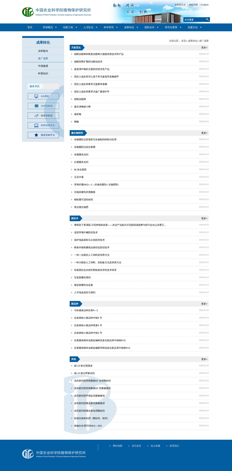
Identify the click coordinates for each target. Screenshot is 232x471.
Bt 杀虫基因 (80, 169)
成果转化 (129, 27)
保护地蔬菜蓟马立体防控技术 (89, 240)
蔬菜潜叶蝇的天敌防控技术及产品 (91, 69)
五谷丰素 (79, 177)
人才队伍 (88, 27)
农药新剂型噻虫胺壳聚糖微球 (89, 403)
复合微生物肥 (81, 207)
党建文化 (193, 27)
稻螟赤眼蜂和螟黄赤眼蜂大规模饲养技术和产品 (99, 54)
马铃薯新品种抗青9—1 (86, 310)
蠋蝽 (76, 121)
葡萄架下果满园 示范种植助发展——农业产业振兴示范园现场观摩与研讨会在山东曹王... (120, 225)
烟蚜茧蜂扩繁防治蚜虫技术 (88, 61)
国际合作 (149, 27)
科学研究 (109, 27)
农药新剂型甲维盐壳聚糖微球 (89, 395)
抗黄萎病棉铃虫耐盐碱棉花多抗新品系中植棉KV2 (100, 340)
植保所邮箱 (47, 115)
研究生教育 (171, 27)
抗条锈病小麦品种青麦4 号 (88, 325)
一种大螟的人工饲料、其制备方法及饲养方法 (97, 262)
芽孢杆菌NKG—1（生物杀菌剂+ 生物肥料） (97, 184)
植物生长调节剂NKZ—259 (88, 425)
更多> (204, 47)
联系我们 (174, 445)
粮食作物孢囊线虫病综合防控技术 (91, 247)
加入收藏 (155, 445)
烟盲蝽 (77, 114)
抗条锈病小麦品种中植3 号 (88, 332)
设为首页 (136, 445)
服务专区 (35, 86)
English (205, 4)
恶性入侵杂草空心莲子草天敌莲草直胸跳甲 (96, 76)
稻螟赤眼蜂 (80, 99)
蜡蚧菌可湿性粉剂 (83, 199)
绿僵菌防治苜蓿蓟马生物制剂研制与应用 (95, 139)
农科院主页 (180, 4)
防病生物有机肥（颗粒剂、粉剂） (91, 418)
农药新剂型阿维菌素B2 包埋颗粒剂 (92, 380)
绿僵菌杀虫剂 (81, 154)
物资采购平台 (48, 135)
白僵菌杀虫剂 (81, 162)
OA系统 (45, 96)
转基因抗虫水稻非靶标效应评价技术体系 (95, 270)
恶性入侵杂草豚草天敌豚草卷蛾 (90, 84)
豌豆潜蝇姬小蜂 (82, 106)
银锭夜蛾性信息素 (83, 285)
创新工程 (68, 27)
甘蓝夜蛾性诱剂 (82, 277)
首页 (29, 27)
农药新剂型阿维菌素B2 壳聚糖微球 (92, 388)
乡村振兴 (43, 51)
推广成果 (43, 58)
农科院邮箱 (47, 105)
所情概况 (48, 27)
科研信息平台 (48, 125)
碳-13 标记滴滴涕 (83, 365)
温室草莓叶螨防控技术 (86, 232)
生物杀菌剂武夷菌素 (84, 192)
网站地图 (193, 4)
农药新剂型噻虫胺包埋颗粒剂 (89, 410)
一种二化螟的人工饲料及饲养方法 (91, 255)
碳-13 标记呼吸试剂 (84, 373)
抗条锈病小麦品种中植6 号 (88, 317)
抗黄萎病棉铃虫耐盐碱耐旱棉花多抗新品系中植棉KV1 (102, 347)
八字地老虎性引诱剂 (84, 292)
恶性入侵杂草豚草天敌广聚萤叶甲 (91, 91)
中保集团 (43, 66)
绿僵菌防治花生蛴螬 (84, 147)
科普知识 (43, 73)
